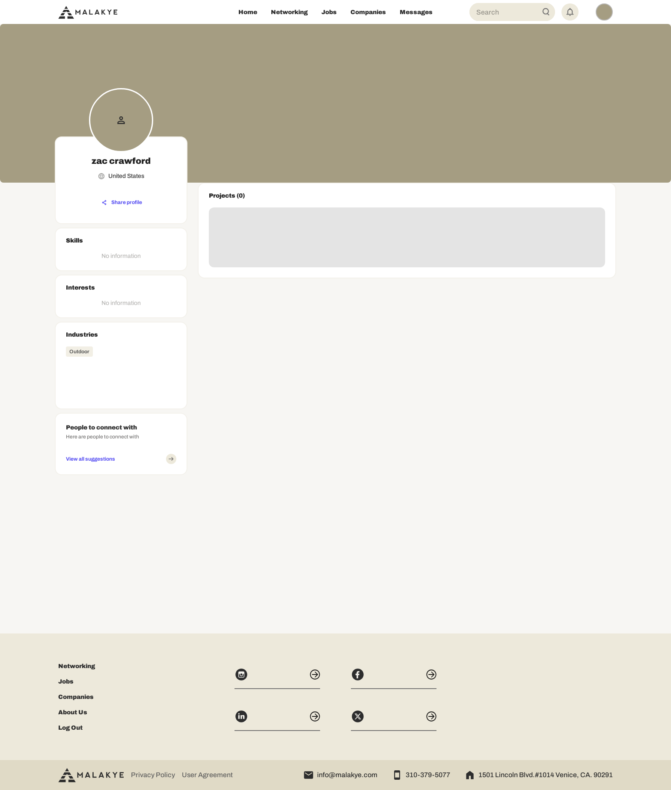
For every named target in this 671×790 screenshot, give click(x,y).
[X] (393, 720)
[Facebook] (393, 678)
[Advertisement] (121, 532)
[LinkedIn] (277, 720)
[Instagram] (277, 678)
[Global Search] (546, 12)
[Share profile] (122, 203)
